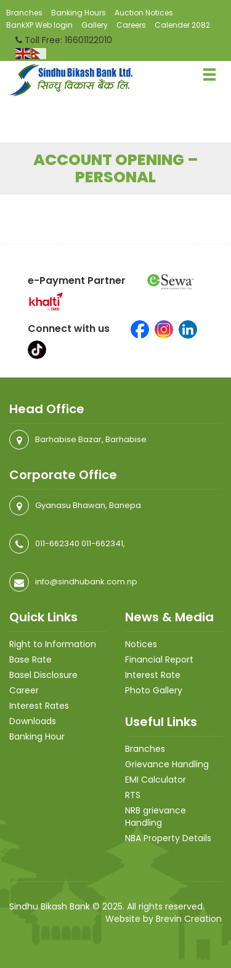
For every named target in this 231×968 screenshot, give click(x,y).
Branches (24, 12)
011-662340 (57, 543)
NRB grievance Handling (155, 816)
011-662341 (102, 543)
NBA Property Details (168, 838)
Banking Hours (78, 12)
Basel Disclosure (43, 675)
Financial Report (159, 659)
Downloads (32, 721)
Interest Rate (152, 675)
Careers (131, 25)
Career (24, 690)
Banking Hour (37, 736)
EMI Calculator (155, 779)
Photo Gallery (153, 690)
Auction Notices (144, 12)
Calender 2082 (182, 25)
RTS (132, 795)
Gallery (94, 25)
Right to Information (52, 644)
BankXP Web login (39, 25)
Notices (141, 644)
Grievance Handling (167, 764)
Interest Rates (39, 706)
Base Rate (30, 659)
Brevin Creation (189, 919)
